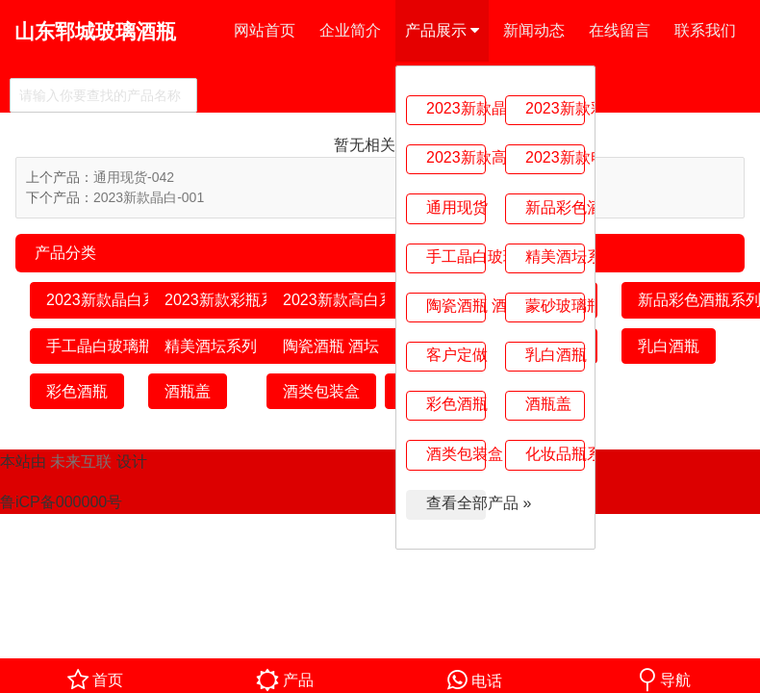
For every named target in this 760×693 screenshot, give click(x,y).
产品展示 (442, 31)
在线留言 (619, 30)
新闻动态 (534, 30)
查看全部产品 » (456, 503)
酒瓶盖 (548, 404)
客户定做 (456, 354)
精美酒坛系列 (555, 256)
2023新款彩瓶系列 (555, 108)
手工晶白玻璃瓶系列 (456, 256)
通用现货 (456, 207)
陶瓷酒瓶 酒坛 (456, 305)
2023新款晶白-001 (148, 197)
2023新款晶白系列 (456, 108)
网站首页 (264, 30)
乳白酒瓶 (555, 354)
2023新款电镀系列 (555, 157)
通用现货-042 (133, 177)
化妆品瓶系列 (555, 454)
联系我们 (705, 30)
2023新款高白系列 (456, 157)
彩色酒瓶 (456, 404)
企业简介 (350, 30)
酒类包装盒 (456, 454)
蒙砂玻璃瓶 (555, 305)
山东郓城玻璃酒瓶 (95, 31)
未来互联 (81, 461)
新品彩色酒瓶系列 (555, 207)
